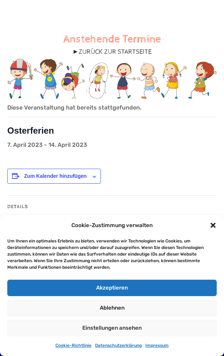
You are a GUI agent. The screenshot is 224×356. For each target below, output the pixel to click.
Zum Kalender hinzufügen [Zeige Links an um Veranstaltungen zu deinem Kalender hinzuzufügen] (55, 176)
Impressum (157, 345)
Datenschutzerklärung (118, 345)
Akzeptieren (112, 287)
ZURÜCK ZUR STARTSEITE (115, 51)
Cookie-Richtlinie (73, 345)
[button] (213, 225)
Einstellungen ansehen (112, 328)
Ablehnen (112, 308)
